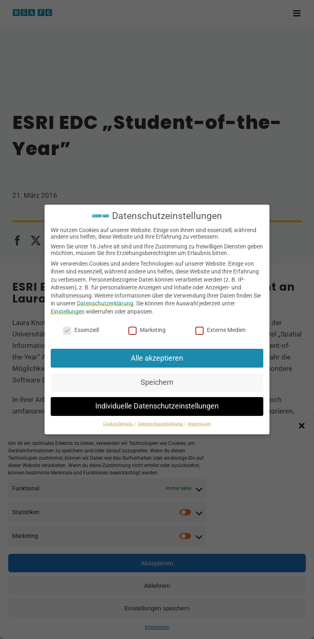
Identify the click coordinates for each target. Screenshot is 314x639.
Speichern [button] (157, 382)
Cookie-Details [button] (118, 424)
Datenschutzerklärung (105, 303)
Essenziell (81, 330)
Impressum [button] (199, 424)
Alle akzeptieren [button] (157, 358)
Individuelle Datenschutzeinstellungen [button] (157, 406)
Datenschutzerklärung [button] (161, 424)
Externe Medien (220, 330)
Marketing (147, 330)
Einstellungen (68, 311)
